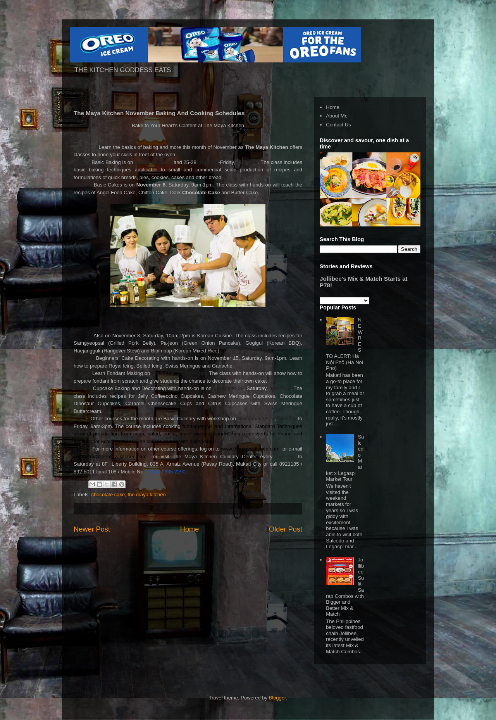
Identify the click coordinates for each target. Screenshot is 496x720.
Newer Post (92, 529)
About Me (337, 116)
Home (189, 529)
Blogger (277, 698)
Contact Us (338, 125)
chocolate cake (108, 494)
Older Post (285, 529)
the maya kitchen (147, 494)
